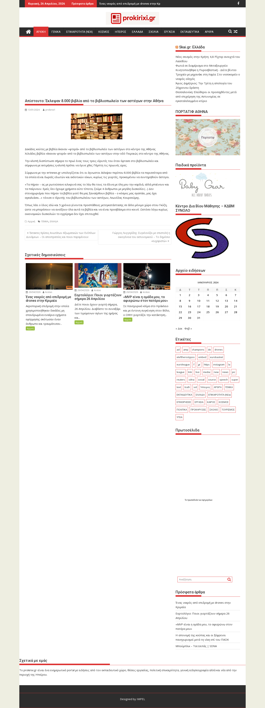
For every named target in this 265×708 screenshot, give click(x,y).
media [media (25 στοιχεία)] (206, 372)
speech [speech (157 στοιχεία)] (224, 379)
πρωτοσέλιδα (193, 500)
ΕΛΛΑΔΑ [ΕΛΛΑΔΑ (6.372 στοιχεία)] (200, 394)
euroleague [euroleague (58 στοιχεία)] (183, 364)
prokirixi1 (49, 109)
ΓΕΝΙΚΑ (56, 31)
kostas (47, 292)
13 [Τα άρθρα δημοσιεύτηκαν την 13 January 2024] (226, 300)
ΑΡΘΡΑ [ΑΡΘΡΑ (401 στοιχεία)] (218, 387)
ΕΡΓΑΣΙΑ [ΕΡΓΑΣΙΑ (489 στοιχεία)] (199, 402)
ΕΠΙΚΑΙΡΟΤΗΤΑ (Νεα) (79, 31)
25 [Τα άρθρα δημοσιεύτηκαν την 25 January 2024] (208, 312)
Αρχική (31, 221)
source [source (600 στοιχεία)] (212, 379)
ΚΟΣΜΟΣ (103, 31)
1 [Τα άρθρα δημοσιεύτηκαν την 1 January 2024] (180, 295)
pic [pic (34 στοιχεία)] (233, 372)
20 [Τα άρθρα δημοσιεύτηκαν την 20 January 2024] (226, 306)
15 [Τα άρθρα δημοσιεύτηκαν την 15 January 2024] (180, 306)
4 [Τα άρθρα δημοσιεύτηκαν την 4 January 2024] (208, 295)
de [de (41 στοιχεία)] (209, 349)
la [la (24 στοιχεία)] (229, 364)
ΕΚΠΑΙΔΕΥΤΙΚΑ (190, 31)
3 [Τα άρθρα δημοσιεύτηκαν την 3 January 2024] (198, 295)
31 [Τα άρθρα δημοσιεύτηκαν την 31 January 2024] (198, 318)
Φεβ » (188, 328)
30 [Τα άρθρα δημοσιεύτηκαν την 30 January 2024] (189, 318)
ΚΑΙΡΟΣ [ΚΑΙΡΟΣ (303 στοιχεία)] (211, 402)
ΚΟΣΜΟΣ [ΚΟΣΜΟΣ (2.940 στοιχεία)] (224, 402)
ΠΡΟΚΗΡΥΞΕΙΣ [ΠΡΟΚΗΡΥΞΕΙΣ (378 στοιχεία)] (198, 409)
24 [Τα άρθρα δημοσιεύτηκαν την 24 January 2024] (198, 312)
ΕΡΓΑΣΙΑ (169, 31)
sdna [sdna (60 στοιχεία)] (191, 379)
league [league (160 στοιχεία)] (180, 372)
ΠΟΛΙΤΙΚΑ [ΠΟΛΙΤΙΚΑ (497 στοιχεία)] (182, 409)
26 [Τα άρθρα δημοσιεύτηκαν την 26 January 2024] (217, 312)
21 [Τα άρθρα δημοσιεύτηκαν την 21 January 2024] (235, 306)
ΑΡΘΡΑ (209, 31)
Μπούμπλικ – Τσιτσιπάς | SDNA (196, 646)
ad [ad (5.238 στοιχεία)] (178, 349)
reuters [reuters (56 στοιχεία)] (181, 379)
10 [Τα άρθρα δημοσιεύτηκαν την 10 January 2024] (198, 300)
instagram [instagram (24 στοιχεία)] (219, 364)
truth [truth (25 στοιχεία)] (187, 387)
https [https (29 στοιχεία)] (207, 364)
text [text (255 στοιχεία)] (179, 387)
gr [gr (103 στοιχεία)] (199, 364)
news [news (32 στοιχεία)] (225, 372)
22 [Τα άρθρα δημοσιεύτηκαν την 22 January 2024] (180, 312)
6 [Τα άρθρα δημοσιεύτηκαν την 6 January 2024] (226, 295)
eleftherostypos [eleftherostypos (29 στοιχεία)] (186, 357)
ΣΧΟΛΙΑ (153, 31)
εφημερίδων (207, 500)
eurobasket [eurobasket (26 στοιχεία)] (216, 357)
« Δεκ (179, 328)
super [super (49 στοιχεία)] (235, 379)
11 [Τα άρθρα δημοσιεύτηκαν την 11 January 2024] (208, 300)
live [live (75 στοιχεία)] (197, 372)
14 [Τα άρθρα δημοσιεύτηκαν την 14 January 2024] (235, 300)
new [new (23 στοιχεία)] (216, 372)
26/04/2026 (33, 292)
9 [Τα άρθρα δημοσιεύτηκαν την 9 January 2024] (189, 300)
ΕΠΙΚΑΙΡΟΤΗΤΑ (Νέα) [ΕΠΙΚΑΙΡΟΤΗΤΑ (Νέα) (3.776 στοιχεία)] (219, 394)
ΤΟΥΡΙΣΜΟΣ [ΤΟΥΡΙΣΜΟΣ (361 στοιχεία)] (228, 409)
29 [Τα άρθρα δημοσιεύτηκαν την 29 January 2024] (180, 318)
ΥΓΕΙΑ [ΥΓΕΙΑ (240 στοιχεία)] (179, 417)
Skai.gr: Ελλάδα (192, 47)
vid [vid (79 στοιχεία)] (195, 387)
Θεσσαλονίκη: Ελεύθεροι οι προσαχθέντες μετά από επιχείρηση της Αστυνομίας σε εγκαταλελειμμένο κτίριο (206, 96)
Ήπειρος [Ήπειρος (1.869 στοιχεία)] (205, 387)
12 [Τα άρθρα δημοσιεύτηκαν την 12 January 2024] (217, 300)
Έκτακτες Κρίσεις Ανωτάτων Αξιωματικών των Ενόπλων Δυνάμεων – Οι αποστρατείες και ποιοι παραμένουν (61, 235)
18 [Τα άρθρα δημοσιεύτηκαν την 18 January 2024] (208, 306)
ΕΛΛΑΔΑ (137, 31)
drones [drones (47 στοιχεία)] (219, 349)
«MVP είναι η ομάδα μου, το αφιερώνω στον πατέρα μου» (145, 3)
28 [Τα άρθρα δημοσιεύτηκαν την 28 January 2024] (235, 312)
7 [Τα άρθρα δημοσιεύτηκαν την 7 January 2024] (235, 295)
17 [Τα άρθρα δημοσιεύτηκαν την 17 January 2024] (198, 306)
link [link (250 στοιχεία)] (190, 372)
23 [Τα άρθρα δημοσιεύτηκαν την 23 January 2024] (189, 312)
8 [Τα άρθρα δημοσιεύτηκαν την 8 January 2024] (180, 300)
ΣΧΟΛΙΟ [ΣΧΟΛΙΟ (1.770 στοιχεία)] (214, 409)
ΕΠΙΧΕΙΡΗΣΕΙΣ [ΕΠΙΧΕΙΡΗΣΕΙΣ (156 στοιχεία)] (184, 402)
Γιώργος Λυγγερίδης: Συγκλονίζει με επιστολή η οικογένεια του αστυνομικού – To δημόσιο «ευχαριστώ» (141, 237)
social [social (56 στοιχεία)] (201, 379)
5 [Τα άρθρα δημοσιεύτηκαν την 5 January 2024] (217, 295)
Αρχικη (41, 31)
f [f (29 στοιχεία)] (193, 364)
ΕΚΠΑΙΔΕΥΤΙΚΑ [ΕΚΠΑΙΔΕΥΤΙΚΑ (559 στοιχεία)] (184, 394)
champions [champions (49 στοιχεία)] (198, 349)
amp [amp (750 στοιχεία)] (185, 349)
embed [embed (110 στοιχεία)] (202, 357)
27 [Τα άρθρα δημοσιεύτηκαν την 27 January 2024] (226, 312)
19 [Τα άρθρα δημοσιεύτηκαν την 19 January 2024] (217, 306)
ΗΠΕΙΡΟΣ (120, 31)
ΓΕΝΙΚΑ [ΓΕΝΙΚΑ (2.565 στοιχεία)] (229, 387)
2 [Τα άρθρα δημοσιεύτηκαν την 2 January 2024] (189, 295)
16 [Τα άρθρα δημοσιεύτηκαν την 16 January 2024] (189, 306)
